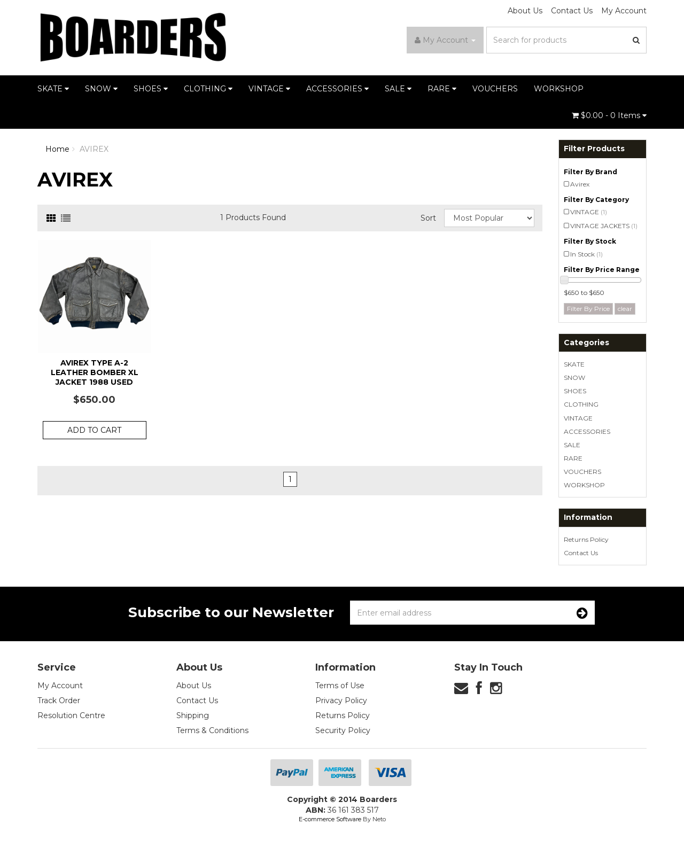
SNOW (101, 89)
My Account (624, 10)
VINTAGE (269, 89)
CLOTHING (208, 89)
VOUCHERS (495, 89)
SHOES (151, 89)
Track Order (58, 700)
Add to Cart (94, 430)
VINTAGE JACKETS (604, 226)
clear (625, 309)
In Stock (586, 254)
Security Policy (342, 730)
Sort (428, 218)
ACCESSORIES (337, 89)
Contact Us (572, 10)
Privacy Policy (341, 700)
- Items (609, 115)
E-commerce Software (330, 819)
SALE (398, 89)
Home (57, 149)
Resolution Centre (71, 715)
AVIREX (94, 149)
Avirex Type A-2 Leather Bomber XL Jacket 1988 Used (94, 372)
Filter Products (594, 149)
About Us (525, 10)
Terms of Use (339, 685)
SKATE (53, 89)
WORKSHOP (559, 89)
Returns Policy (586, 539)
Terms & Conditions (212, 730)
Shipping (192, 715)
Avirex (579, 184)
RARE (442, 89)
